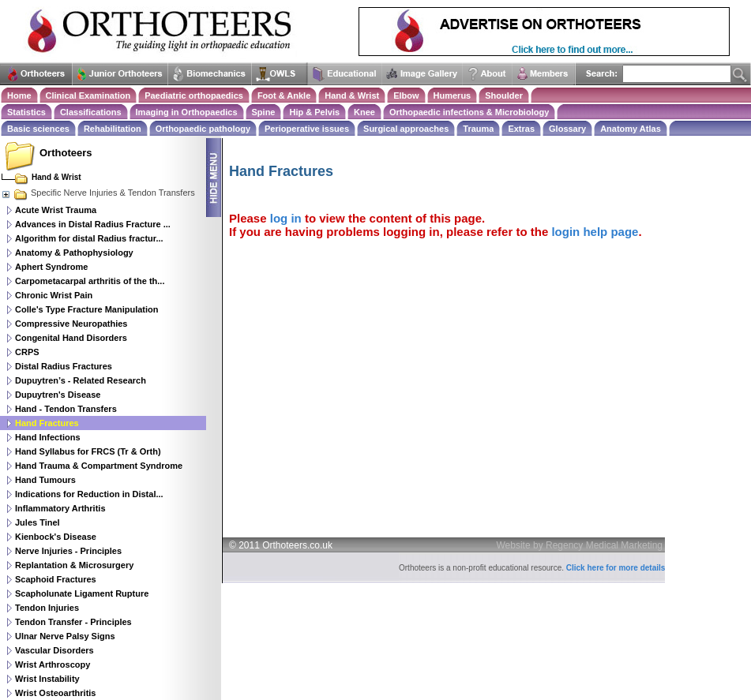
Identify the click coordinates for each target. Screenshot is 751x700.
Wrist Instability (47, 678)
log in (286, 218)
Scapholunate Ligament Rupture (81, 593)
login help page (594, 231)
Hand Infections (48, 437)
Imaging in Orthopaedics (187, 112)
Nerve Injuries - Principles (68, 551)
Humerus (452, 95)
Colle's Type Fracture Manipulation (87, 309)
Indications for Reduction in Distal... (89, 494)
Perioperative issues (307, 128)
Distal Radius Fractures (63, 366)
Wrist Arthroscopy (52, 664)
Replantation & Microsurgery (74, 565)
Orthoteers (65, 153)
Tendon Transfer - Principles (73, 622)
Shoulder (504, 95)
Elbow (406, 95)
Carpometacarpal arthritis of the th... (89, 281)
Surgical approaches (406, 128)
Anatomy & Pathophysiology (74, 252)
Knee (364, 112)
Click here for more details (616, 567)
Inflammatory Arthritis (60, 508)
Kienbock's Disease (55, 536)
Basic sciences (38, 128)
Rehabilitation (112, 128)
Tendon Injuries (47, 607)
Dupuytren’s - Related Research (80, 380)
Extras (521, 128)
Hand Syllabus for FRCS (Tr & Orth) (88, 451)
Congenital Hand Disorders (71, 338)
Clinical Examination (88, 95)
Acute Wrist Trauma (55, 210)
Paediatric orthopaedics (194, 95)
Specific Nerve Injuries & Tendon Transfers (98, 192)
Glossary (567, 128)
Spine (264, 112)
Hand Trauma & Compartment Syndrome (98, 465)
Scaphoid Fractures (55, 579)
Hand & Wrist (352, 95)
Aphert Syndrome (51, 266)
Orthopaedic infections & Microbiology (469, 112)
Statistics (26, 112)
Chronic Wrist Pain (53, 295)
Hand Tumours (45, 480)
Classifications (91, 112)
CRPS (27, 352)
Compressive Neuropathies (71, 323)
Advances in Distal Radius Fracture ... (93, 224)
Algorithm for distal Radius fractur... (89, 238)
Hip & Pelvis (314, 112)
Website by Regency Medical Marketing (580, 545)
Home (19, 95)
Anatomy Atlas (630, 128)
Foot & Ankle (283, 95)
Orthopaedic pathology (203, 128)
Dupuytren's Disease (57, 394)
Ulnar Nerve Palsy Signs (65, 636)
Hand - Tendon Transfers (66, 409)
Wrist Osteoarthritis (55, 693)
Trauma (478, 128)
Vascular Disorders (54, 650)
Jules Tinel (37, 522)
